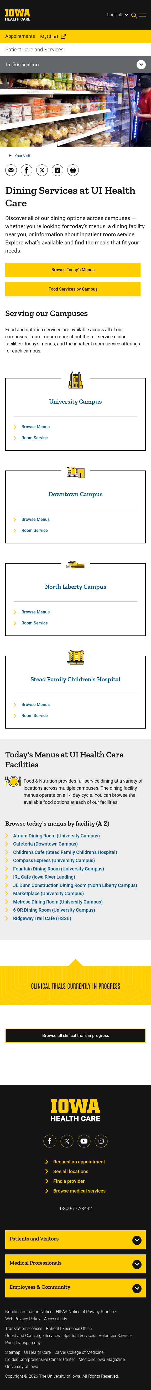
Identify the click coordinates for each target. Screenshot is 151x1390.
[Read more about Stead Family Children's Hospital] (75, 657)
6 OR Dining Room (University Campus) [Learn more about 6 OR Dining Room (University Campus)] (54, 910)
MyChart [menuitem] (49, 36)
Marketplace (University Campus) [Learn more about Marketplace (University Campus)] (48, 893)
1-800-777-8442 (75, 1208)
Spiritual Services (79, 1335)
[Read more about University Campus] (75, 380)
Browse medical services (79, 1191)
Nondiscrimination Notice (28, 1311)
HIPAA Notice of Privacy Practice (86, 1311)
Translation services (23, 1328)
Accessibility (55, 1318)
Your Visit (22, 156)
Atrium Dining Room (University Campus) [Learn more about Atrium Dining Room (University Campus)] (56, 835)
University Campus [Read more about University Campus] (75, 401)
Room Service (35, 437)
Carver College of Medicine (78, 1352)
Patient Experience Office (69, 1328)
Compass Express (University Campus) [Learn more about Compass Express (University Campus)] (54, 860)
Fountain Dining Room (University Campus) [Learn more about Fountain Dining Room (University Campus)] (58, 869)
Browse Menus (36, 426)
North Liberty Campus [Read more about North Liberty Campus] (75, 586)
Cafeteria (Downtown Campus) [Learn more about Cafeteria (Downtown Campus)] (45, 844)
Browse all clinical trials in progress (75, 1035)
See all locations (70, 1171)
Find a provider (69, 1181)
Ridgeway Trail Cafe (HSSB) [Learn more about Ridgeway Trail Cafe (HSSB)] (42, 918)
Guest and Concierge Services (32, 1335)
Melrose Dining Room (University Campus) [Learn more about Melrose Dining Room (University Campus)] (58, 902)
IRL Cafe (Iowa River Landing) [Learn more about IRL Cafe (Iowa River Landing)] (44, 877)
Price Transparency (23, 1342)
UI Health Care (37, 1352)
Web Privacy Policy (22, 1318)
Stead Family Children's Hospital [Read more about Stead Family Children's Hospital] (75, 679)
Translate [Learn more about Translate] (114, 14)
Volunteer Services (116, 1335)
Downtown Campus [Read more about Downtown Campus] (76, 494)
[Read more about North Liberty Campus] (75, 565)
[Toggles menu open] (142, 15)
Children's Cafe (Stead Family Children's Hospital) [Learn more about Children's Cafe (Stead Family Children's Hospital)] (65, 852)
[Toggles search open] (135, 15)
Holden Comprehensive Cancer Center (40, 1359)
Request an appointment (79, 1161)
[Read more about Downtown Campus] (75, 472)
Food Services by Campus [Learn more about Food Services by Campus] (73, 289)
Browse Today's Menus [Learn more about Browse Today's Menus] (73, 269)
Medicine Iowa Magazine (102, 1359)
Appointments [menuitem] (20, 36)
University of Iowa (21, 1366)
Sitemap (12, 1352)
